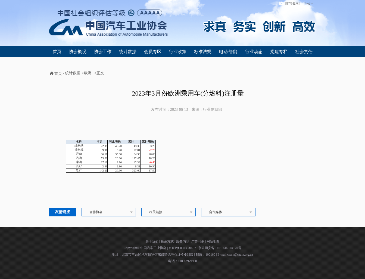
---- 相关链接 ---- (169, 212)
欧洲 (88, 73)
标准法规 (202, 51)
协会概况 (77, 51)
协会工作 (102, 51)
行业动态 (254, 51)
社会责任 (304, 51)
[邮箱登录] (289, 3)
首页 (57, 51)
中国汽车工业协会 (153, 248)
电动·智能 (228, 51)
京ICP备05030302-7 (183, 248)
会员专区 (152, 51)
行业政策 (177, 51)
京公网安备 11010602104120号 (219, 248)
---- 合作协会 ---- (110, 212)
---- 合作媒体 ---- (229, 212)
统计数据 (127, 51)
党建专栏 (279, 51)
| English (308, 3)
